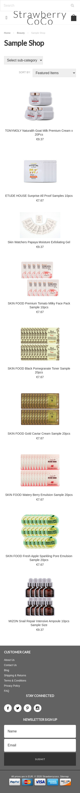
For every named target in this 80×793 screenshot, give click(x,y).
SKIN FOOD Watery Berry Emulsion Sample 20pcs (39, 495)
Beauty (21, 33)
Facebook (8, 708)
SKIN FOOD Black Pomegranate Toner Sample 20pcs (39, 370)
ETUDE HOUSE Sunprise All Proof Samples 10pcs (39, 195)
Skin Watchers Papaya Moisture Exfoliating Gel (39, 242)
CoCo (40, 17)
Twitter (18, 708)
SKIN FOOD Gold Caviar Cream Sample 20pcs (39, 433)
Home (7, 33)
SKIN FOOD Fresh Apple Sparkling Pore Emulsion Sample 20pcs (39, 558)
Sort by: (25, 72)
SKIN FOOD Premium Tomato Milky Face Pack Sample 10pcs (39, 305)
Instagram (37, 708)
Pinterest (27, 708)
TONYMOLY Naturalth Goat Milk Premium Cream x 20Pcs (39, 132)
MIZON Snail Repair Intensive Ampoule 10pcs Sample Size (39, 623)
